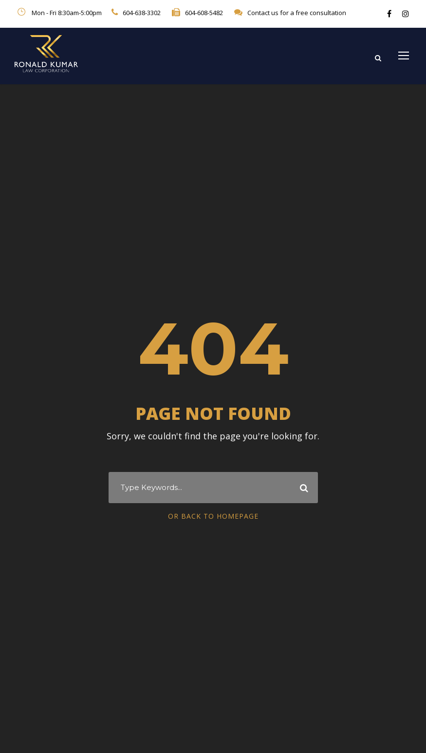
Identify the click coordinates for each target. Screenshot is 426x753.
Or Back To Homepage (213, 516)
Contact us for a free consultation (296, 12)
